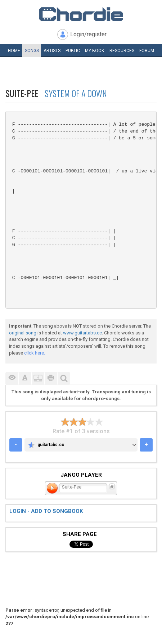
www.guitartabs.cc (82, 332)
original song (22, 332)
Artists (52, 50)
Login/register (88, 34)
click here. (34, 353)
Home (14, 50)
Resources (121, 50)
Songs (32, 50)
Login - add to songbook (46, 511)
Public (73, 50)
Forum (146, 50)
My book (94, 50)
